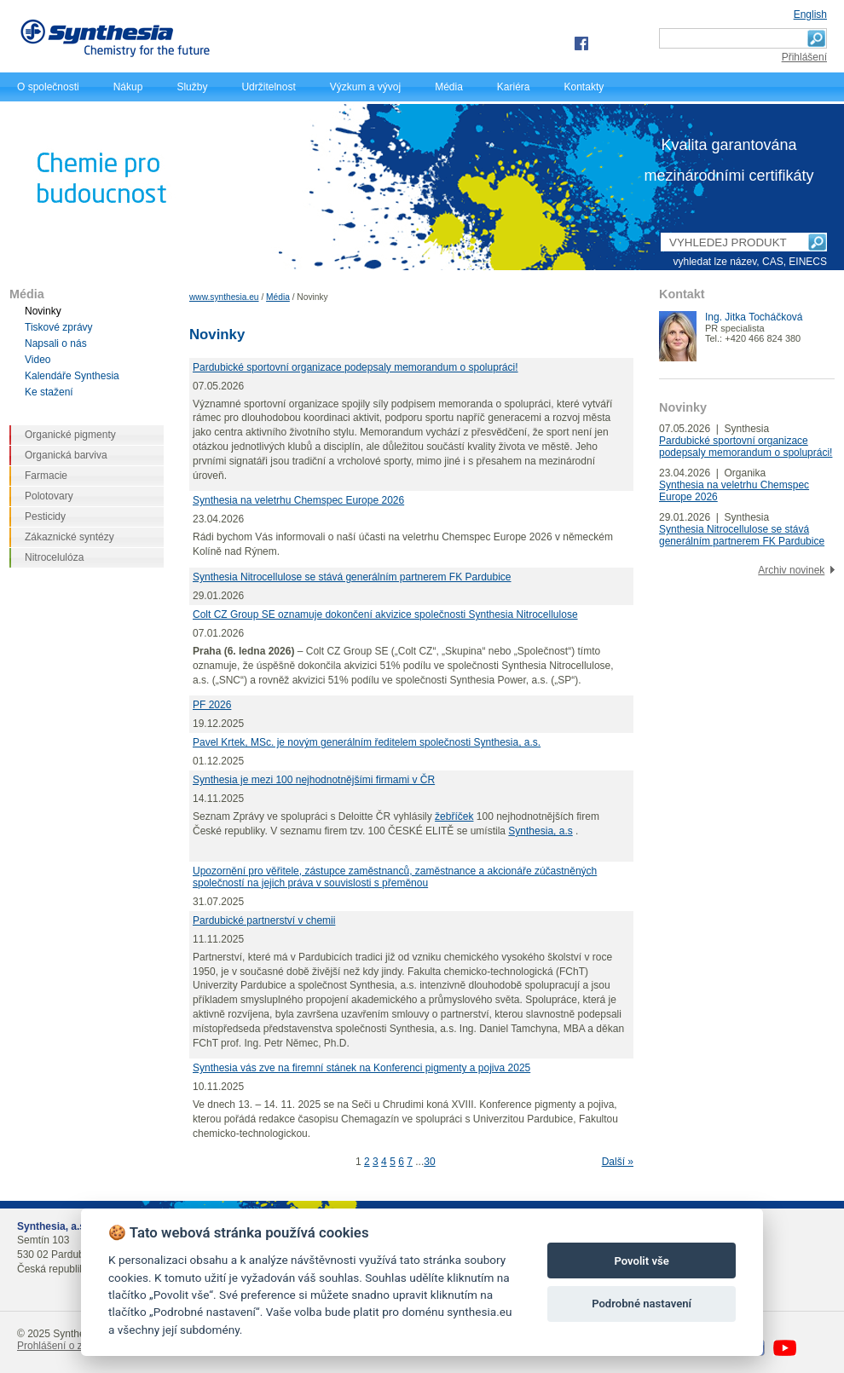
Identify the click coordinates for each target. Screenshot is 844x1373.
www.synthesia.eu (224, 297)
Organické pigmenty (70, 435)
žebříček (454, 816)
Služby (191, 87)
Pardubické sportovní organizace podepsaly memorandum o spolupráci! (355, 367)
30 (429, 1162)
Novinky (43, 311)
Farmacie (46, 476)
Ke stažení (49, 392)
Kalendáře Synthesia (72, 376)
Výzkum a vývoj (365, 87)
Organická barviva (66, 455)
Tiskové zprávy (59, 327)
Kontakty (584, 87)
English (810, 14)
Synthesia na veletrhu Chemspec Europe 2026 (298, 500)
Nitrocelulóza (54, 557)
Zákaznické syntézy (69, 537)
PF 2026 (212, 705)
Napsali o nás (56, 343)
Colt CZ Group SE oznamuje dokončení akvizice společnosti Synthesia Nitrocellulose (385, 614)
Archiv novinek (791, 570)
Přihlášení (804, 57)
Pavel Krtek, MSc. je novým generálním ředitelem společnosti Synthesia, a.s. (367, 742)
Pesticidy (45, 516)
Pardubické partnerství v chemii (264, 920)
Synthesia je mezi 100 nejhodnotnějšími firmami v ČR (314, 780)
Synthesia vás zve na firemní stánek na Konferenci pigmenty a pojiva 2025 (361, 1068)
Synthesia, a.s (540, 831)
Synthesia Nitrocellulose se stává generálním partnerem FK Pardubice (352, 577)
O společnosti (48, 87)
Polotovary (49, 496)
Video (37, 360)
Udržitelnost (268, 87)
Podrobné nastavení (641, 1303)
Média (449, 87)
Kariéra (513, 87)
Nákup (128, 87)
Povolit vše (641, 1261)
